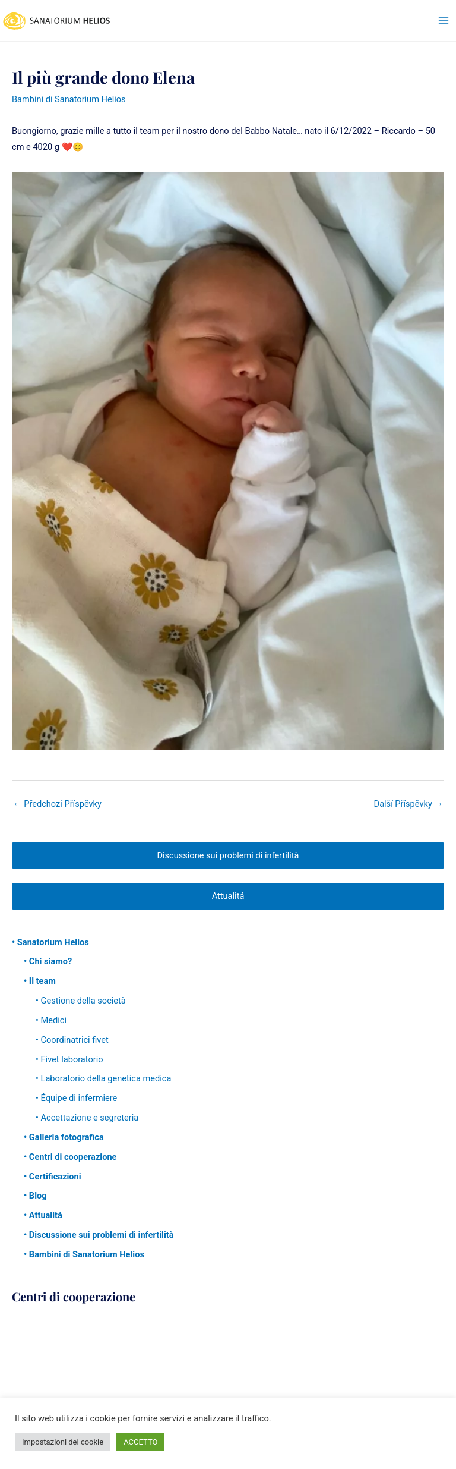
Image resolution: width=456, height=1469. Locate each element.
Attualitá (228, 896)
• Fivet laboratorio (69, 1059)
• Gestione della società (81, 1000)
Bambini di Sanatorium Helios (69, 99)
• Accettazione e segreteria (87, 1117)
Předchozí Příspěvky (57, 803)
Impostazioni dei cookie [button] (62, 1441)
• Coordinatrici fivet (72, 1039)
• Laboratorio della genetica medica (103, 1078)
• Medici (51, 1020)
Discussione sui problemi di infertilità (228, 855)
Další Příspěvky (408, 803)
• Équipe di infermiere (76, 1098)
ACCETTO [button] (140, 1441)
